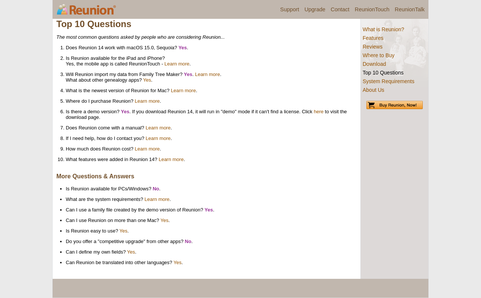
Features (373, 38)
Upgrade (314, 9)
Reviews (373, 47)
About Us (373, 90)
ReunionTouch (372, 9)
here (319, 111)
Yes (147, 80)
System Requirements (388, 81)
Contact (340, 9)
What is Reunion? (383, 29)
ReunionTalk (410, 9)
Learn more (177, 64)
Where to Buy (379, 55)
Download (374, 64)
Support (289, 9)
